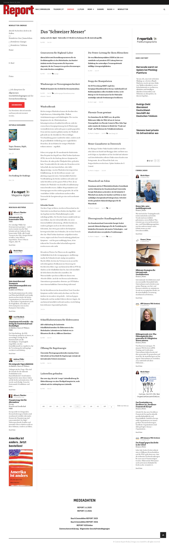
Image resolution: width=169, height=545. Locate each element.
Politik (11, 221)
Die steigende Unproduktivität (21, 364)
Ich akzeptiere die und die (21, 94)
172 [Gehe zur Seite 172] (64, 406)
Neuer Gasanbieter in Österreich (104, 143)
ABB (42, 325)
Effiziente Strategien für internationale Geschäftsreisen (145, 272)
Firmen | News (141, 210)
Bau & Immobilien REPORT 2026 (84, 522)
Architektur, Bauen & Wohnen (19, 328)
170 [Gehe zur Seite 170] (50, 406)
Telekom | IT (58, 9)
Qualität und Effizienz (16, 290)
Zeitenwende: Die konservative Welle (16, 218)
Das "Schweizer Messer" (63, 31)
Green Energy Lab (113, 133)
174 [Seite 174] (77, 406)
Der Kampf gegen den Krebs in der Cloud (147, 443)
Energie (70, 9)
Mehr (90, 9)
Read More (12, 245)
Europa (11, 404)
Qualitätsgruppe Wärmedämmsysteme (64, 93)
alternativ (43, 96)
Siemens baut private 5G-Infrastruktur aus (147, 132)
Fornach (48, 96)
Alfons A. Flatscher (19, 212)
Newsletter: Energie (18, 41)
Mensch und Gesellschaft (17, 406)
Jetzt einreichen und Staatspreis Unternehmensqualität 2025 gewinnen (20, 284)
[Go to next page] (112, 407)
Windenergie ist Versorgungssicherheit (60, 84)
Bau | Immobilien (43, 9)
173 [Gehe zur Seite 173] (71, 406)
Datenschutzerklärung (17, 98)
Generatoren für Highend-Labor (56, 52)
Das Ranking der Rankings (19, 175)
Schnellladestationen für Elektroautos (59, 319)
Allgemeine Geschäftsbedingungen (95, 529)
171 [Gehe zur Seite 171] (57, 406)
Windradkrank (47, 106)
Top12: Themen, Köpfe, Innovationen (18, 147)
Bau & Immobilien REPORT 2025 (84, 518)
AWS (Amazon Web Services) (150, 304)
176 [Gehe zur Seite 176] (91, 406)
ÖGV (109, 208)
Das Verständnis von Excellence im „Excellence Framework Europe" (146, 404)
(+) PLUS (81, 9)
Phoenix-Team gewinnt (99, 112)
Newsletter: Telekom (19, 45)
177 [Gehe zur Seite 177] (98, 406)
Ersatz (110, 236)
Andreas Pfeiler (18, 359)
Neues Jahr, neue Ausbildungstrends (143, 207)
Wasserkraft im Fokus (99, 181)
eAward (100, 9)
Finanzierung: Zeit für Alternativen (18, 401)
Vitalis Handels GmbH (110, 149)
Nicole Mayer (18, 251)
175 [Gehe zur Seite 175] (84, 406)
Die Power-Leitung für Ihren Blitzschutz (108, 52)
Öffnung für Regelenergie (53, 348)
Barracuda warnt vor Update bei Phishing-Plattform (147, 69)
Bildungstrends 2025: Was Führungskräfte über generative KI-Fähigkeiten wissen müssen (146, 337)
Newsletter (123, 9)
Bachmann (80, 38)
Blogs (109, 9)
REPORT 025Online (84, 525)
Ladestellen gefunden (51, 373)
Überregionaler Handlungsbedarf (105, 218)
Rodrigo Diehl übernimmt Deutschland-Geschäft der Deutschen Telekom (146, 110)
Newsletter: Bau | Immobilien (20, 38)
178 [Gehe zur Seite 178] (105, 406)
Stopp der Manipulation (100, 81)
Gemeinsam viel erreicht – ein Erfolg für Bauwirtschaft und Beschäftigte (21, 323)
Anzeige (56, 74)
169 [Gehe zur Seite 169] (43, 406)
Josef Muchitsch (18, 317)
